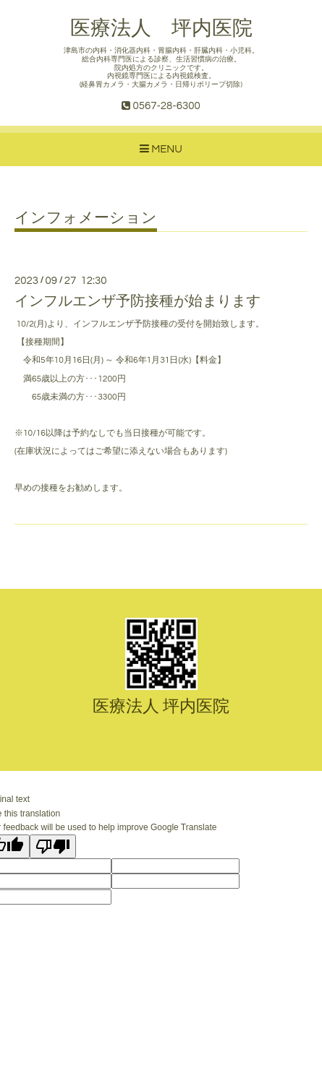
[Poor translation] (53, 846)
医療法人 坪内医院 (161, 28)
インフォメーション (85, 217)
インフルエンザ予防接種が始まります (137, 301)
